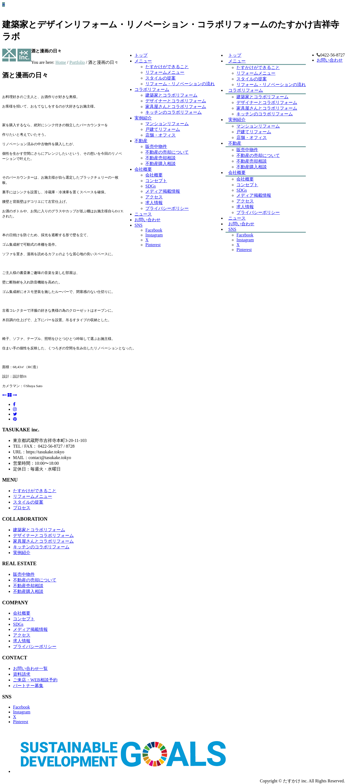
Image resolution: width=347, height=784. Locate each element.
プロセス (21, 507)
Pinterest (244, 249)
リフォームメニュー (255, 73)
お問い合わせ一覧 (30, 668)
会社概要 (237, 172)
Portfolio (77, 62)
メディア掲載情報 (253, 195)
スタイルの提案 (160, 78)
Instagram (245, 240)
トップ (140, 55)
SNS (232, 229)
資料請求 (21, 674)
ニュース (143, 214)
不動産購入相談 (251, 167)
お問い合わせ (330, 60)
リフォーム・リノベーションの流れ (271, 84)
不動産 (234, 143)
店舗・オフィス (251, 137)
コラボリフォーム (245, 90)
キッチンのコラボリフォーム (264, 114)
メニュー (237, 61)
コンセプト (247, 184)
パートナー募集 (28, 685)
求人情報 (154, 202)
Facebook (244, 235)
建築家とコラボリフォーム (262, 96)
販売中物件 (247, 149)
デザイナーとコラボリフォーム (266, 102)
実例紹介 (237, 119)
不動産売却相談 (251, 161)
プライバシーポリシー (258, 212)
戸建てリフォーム (253, 131)
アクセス (245, 201)
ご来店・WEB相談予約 (35, 680)
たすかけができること (258, 67)
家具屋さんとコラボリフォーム (266, 108)
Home (60, 62)
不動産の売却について (258, 155)
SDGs (241, 190)
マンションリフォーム (258, 126)
